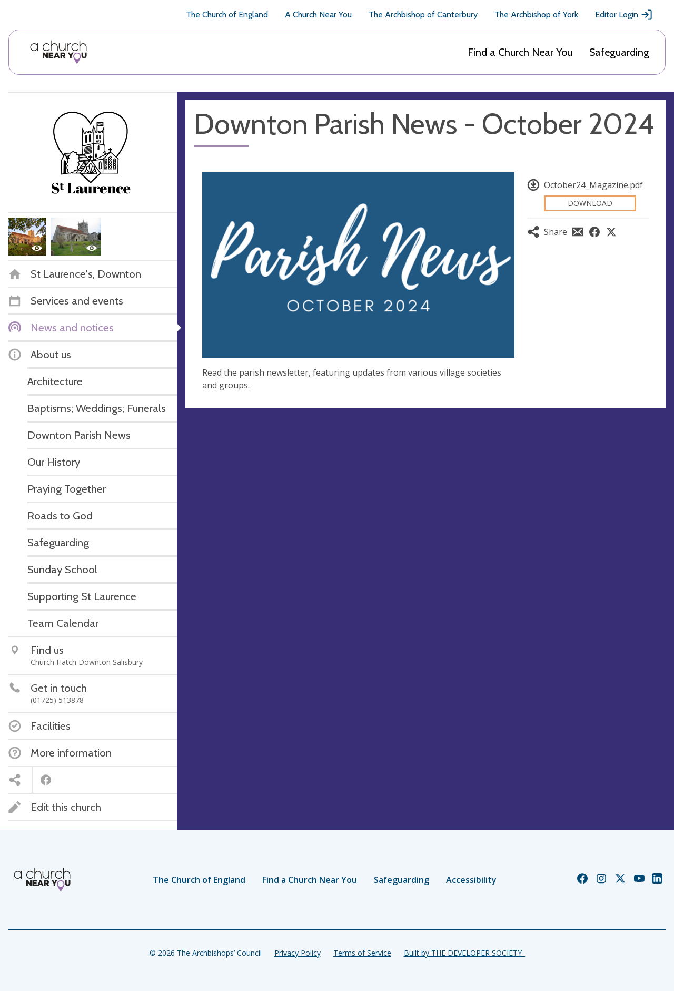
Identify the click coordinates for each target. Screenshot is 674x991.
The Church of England (227, 14)
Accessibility (471, 880)
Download (590, 203)
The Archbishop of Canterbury (423, 14)
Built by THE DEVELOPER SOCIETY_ (464, 953)
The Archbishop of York (536, 14)
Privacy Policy (297, 953)
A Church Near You (318, 14)
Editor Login (624, 14)
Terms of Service (362, 953)
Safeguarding (619, 52)
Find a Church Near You (520, 52)
